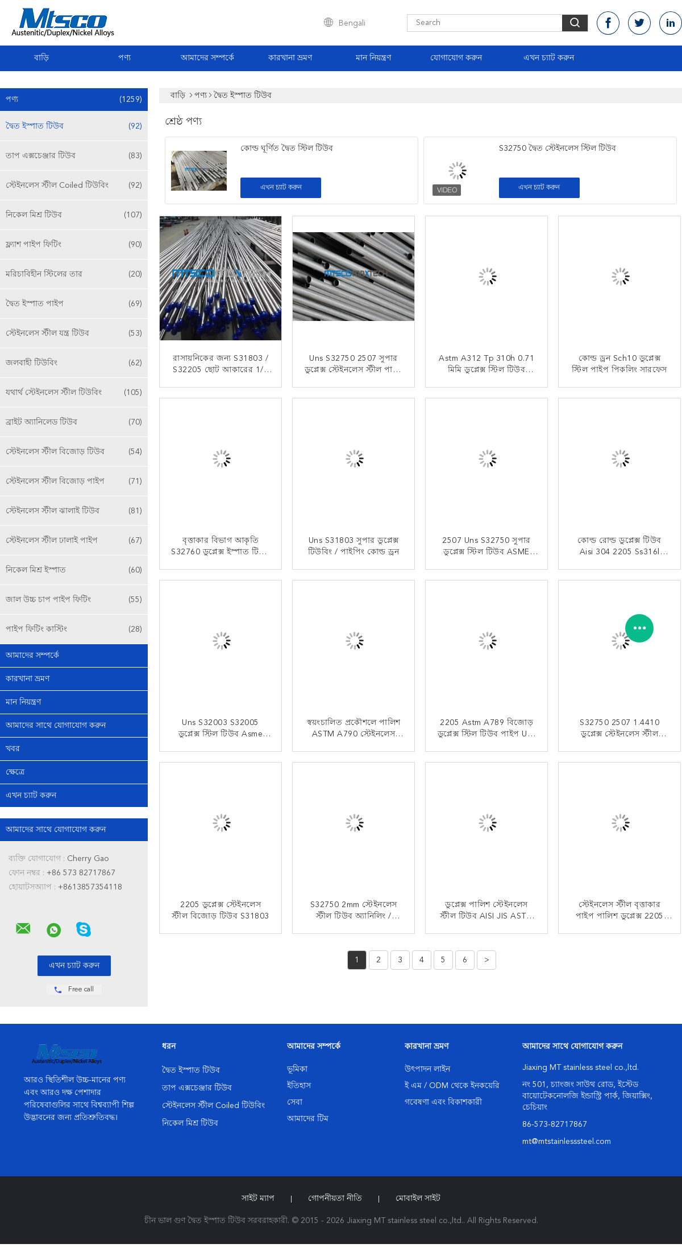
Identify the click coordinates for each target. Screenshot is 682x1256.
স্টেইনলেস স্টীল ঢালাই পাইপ (74, 540)
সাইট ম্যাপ (258, 1199)
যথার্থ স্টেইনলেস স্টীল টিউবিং (74, 392)
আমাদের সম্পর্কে (207, 58)
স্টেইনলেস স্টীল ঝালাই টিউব (74, 511)
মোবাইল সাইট (418, 1199)
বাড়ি (41, 58)
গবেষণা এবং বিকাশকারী (443, 1102)
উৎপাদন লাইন (427, 1069)
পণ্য (124, 58)
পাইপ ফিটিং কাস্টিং (74, 629)
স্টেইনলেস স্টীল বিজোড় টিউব (74, 452)
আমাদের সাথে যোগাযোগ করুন (56, 726)
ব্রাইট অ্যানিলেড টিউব (74, 422)
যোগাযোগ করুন (456, 58)
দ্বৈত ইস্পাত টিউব (74, 126)
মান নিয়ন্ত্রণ (373, 58)
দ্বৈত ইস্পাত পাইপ (74, 304)
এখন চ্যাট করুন (548, 58)
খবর (13, 749)
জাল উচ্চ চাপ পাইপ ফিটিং (74, 600)
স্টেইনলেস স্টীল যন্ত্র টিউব (74, 333)
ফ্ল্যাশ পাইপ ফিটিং (74, 244)
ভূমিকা (297, 1069)
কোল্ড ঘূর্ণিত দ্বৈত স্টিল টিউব (286, 149)
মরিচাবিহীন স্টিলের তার (74, 274)
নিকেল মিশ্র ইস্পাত (74, 570)
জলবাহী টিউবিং (74, 363)
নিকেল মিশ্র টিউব (74, 215)
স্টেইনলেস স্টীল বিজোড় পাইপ (74, 481)
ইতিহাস (299, 1086)
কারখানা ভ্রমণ (290, 58)
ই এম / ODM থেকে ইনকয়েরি (452, 1086)
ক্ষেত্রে (15, 772)
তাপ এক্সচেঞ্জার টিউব (74, 156)
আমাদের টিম (307, 1119)
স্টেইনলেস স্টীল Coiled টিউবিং (74, 185)
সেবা (294, 1102)
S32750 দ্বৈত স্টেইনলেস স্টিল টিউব (557, 149)
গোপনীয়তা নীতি (335, 1199)
